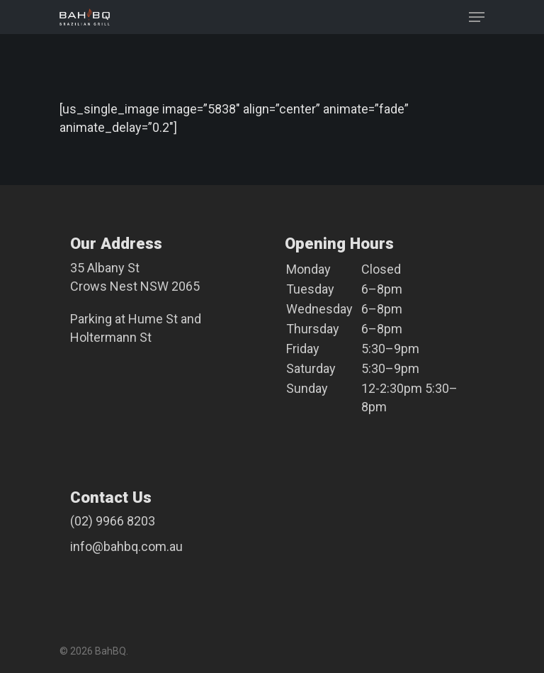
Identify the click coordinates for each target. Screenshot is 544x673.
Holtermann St (111, 337)
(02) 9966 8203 (112, 520)
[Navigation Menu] (476, 17)
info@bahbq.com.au (126, 546)
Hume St (153, 318)
